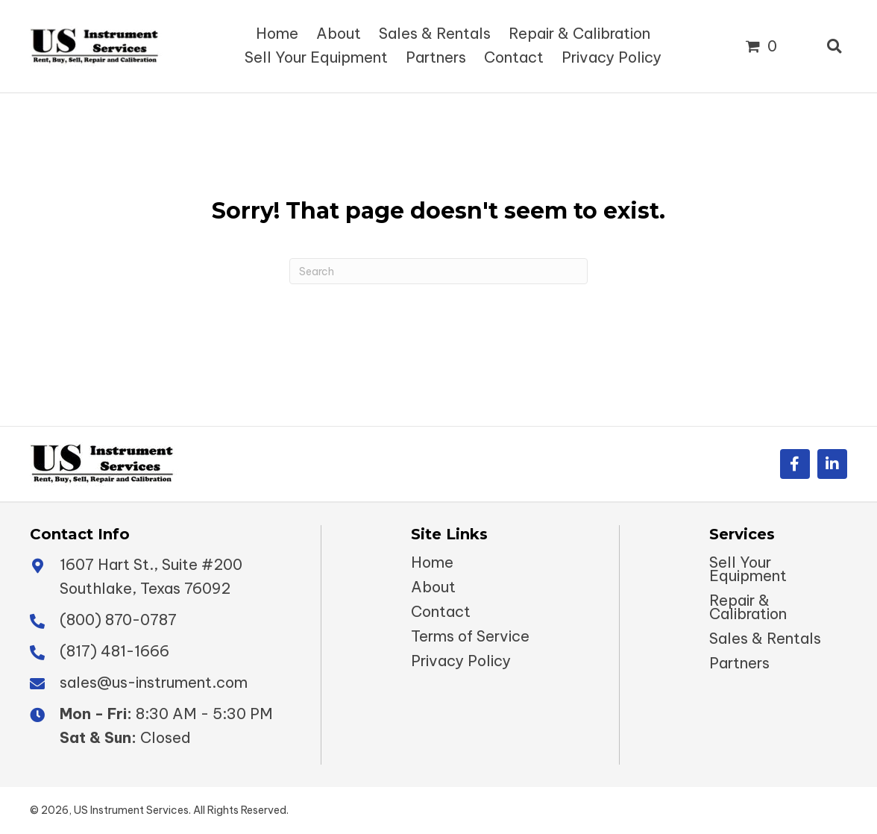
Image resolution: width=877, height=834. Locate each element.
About (433, 587)
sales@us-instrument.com (154, 682)
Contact (441, 611)
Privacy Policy (461, 661)
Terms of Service (470, 636)
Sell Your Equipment (748, 569)
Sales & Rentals (765, 638)
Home (432, 562)
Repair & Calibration (748, 607)
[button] (795, 464)
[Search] (438, 271)
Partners (739, 663)
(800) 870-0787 (118, 619)
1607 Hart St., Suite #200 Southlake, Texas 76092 (151, 576)
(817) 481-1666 (114, 651)
